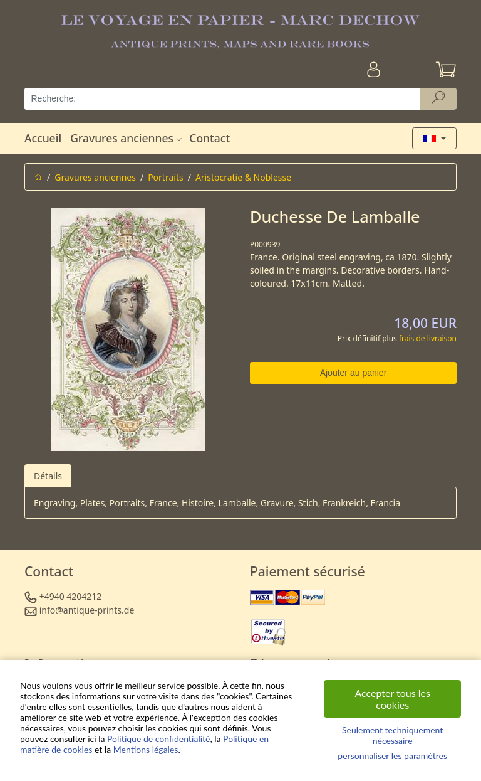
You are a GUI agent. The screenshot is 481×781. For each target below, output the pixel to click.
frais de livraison (428, 338)
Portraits (166, 177)
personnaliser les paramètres (392, 755)
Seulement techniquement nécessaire (392, 735)
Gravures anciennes (127, 138)
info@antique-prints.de (87, 610)
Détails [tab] (48, 476)
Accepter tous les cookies (392, 699)
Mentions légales (145, 749)
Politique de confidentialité (158, 738)
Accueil (42, 138)
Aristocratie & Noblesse (243, 177)
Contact (209, 138)
